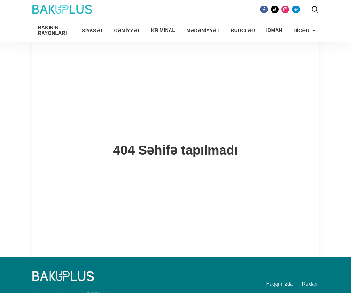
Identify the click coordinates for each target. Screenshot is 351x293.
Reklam (310, 284)
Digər (301, 30)
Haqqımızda (279, 284)
